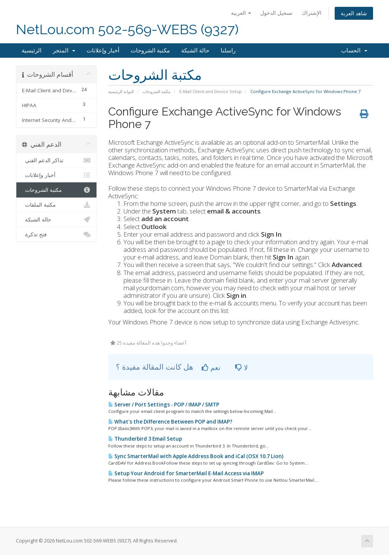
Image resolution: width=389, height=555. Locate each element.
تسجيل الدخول (276, 12)
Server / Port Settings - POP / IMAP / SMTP (163, 404)
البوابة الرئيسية (121, 91)
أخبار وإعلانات (103, 50)
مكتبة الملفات (56, 204)
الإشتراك (311, 12)
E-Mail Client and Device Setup (210, 91)
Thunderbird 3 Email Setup (145, 438)
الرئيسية (31, 50)
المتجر (64, 50)
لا (241, 367)
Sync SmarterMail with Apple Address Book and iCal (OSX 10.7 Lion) (195, 456)
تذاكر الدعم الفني (56, 160)
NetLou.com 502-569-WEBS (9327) (127, 29)
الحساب (354, 50)
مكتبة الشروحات (150, 50)
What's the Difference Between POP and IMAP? (170, 421)
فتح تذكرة (56, 234)
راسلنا (228, 50)
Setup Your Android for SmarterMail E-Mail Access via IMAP (186, 473)
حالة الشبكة (195, 50)
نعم (211, 367)
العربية (241, 12)
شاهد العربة (354, 13)
